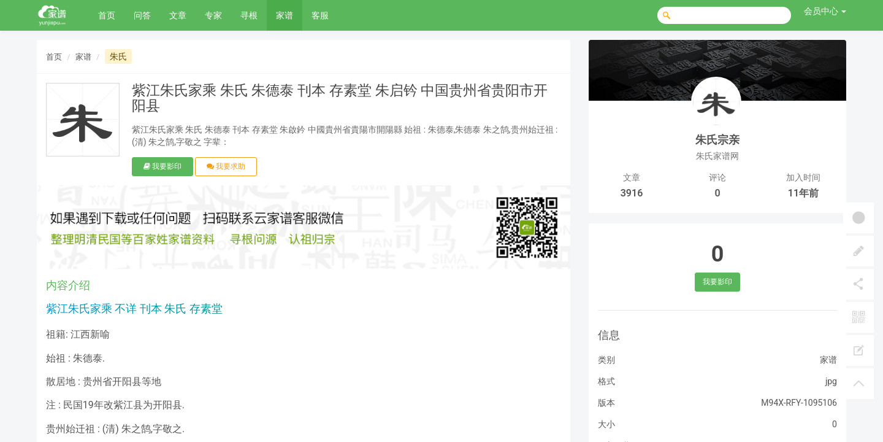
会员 (825, 11)
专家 (213, 15)
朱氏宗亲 (717, 139)
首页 (106, 15)
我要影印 (162, 166)
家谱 (284, 15)
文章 (177, 15)
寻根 (249, 15)
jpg (831, 381)
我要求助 (226, 166)
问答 (142, 15)
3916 (632, 193)
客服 (320, 15)
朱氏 (118, 56)
